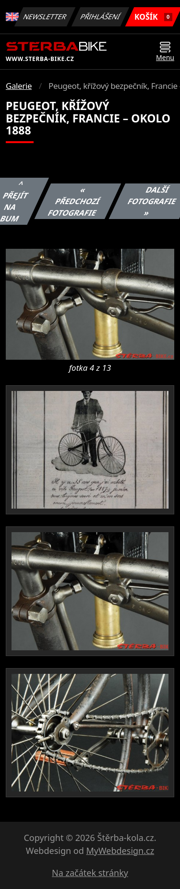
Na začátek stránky (90, 872)
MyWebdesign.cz (120, 850)
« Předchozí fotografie (74, 201)
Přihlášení (100, 16)
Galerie (19, 85)
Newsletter (45, 16)
